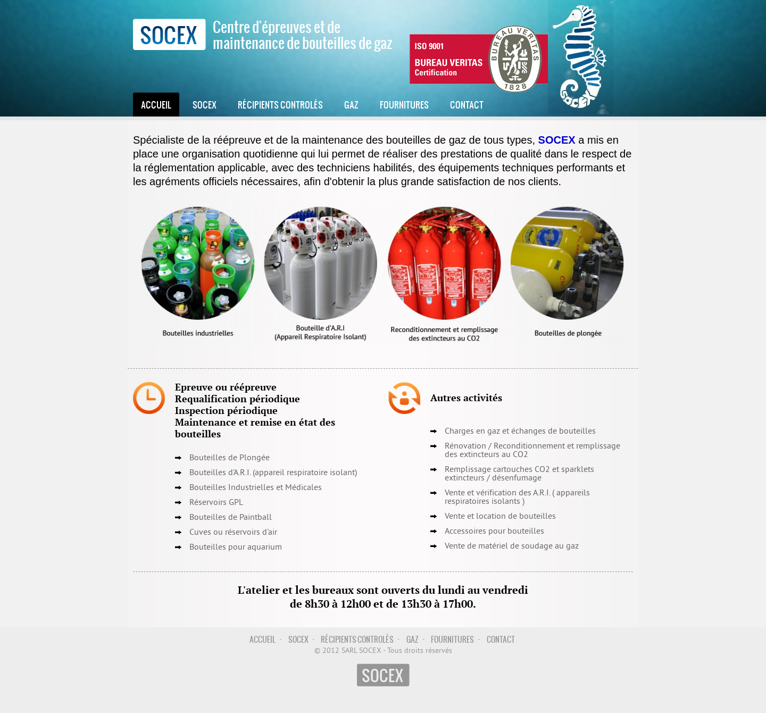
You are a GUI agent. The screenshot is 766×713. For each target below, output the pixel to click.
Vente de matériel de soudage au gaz (512, 546)
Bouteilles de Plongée (229, 458)
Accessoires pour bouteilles (494, 531)
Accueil (156, 104)
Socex (205, 104)
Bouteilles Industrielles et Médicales (255, 488)
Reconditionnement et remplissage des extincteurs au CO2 (532, 450)
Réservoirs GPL (216, 503)
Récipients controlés (280, 104)
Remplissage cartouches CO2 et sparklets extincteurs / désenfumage (519, 474)
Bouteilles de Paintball (230, 517)
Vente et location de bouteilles (500, 516)
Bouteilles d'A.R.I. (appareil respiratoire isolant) (273, 473)
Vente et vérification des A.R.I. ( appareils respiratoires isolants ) (517, 497)
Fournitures (404, 104)
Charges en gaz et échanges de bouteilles (520, 431)
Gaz (351, 104)
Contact (467, 104)
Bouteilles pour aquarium (235, 547)
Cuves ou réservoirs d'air (233, 532)
